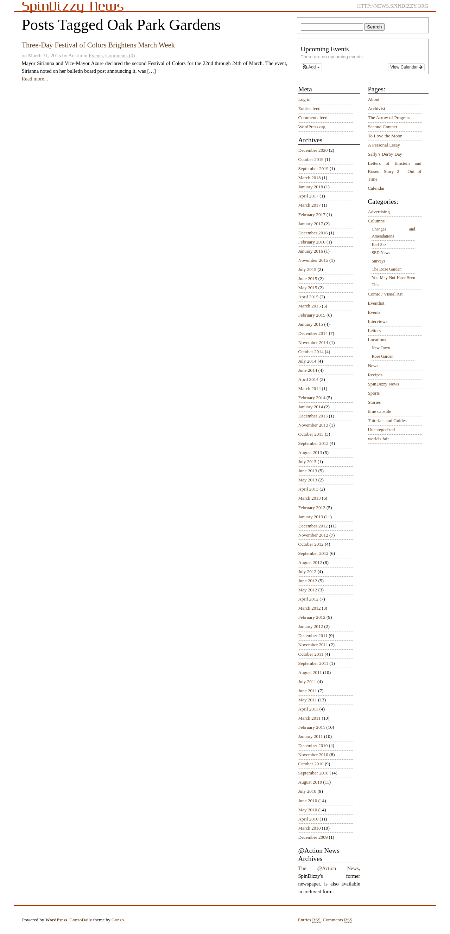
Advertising (378, 211)
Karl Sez (379, 244)
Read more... (34, 79)
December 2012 (313, 525)
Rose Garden (382, 356)
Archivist (376, 108)
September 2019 (313, 168)
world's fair (378, 438)
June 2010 (307, 800)
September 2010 (313, 773)
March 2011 (309, 718)
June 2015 (307, 278)
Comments (337, 920)
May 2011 (307, 699)
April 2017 (308, 196)
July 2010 (307, 791)
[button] (311, 67)
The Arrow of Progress (389, 117)
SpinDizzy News (383, 384)
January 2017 (310, 223)
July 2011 (307, 681)
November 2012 (313, 535)
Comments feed (312, 117)
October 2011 (310, 654)
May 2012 (307, 589)
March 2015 (309, 306)
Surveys (378, 261)
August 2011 (310, 672)
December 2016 (313, 232)
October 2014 (310, 351)
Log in (304, 99)
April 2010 (308, 819)
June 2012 (307, 580)
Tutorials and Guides (387, 420)
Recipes (375, 374)
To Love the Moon (385, 135)
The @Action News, (329, 868)
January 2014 (310, 406)
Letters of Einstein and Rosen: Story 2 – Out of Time (394, 171)
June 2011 (307, 690)
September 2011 (313, 663)
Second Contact (382, 126)
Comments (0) (120, 55)
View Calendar (406, 67)
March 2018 (309, 177)
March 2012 (309, 608)
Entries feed (309, 108)
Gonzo (118, 919)
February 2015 (311, 315)
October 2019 (310, 159)
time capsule (379, 411)
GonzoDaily (80, 919)
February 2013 (311, 507)
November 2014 (313, 342)
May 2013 (307, 479)
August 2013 (310, 452)
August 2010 (310, 782)
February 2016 (311, 242)
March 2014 (309, 388)
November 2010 (313, 754)
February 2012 (311, 617)
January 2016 (310, 251)
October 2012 (310, 544)
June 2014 (307, 370)
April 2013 (308, 489)
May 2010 (307, 809)
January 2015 (310, 324)
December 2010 (313, 745)
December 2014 (313, 333)
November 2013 (313, 425)
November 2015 (313, 260)
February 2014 (311, 397)
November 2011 (313, 644)
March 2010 (309, 828)
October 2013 (310, 434)
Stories (374, 402)
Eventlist (376, 303)
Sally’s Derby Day (385, 154)
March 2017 (309, 205)
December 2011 (312, 635)
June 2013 (307, 470)
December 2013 (313, 416)
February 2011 (311, 727)
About (373, 99)
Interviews (377, 321)
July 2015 (307, 269)
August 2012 (310, 562)
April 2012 (308, 599)
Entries (309, 920)
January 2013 (310, 516)
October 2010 (310, 763)
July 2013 (307, 461)
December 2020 (313, 150)
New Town (381, 347)
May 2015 (307, 287)
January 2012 (310, 626)
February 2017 (311, 214)
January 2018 (310, 186)
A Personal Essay (384, 145)
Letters (374, 330)
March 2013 (309, 498)
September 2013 (313, 443)
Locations (377, 339)
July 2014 (307, 361)
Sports (374, 393)
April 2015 (308, 296)
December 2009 (313, 837)
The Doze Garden (386, 269)
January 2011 (310, 736)
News (373, 365)
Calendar (376, 188)
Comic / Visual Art (385, 294)
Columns (376, 220)
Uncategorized (381, 429)
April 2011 (308, 709)
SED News (381, 252)
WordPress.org (311, 126)
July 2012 (307, 571)
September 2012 (313, 553)
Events (96, 55)
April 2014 (308, 379)
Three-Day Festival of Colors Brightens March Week (98, 45)
